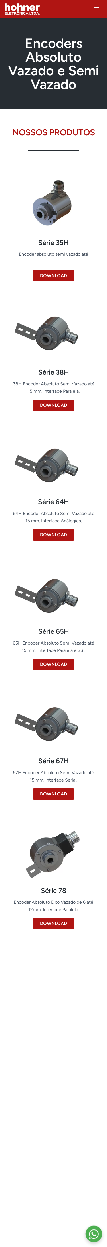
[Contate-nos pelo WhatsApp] (94, 1234)
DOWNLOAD (53, 275)
